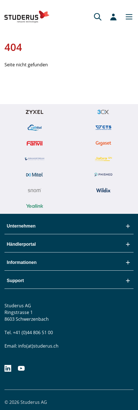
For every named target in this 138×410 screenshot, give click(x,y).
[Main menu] (127, 17)
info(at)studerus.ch (38, 346)
